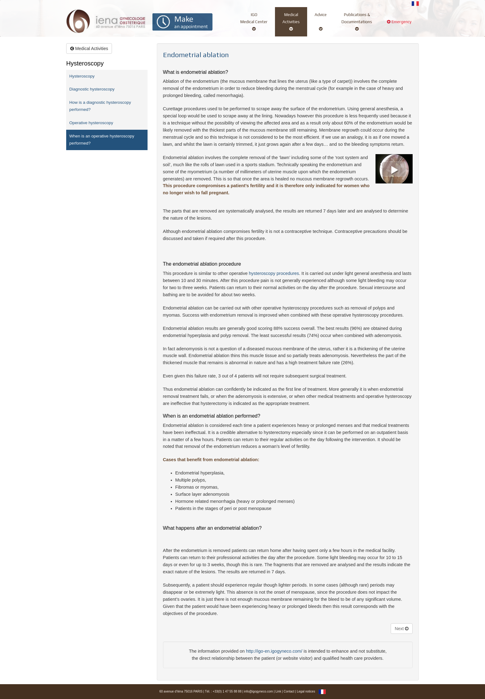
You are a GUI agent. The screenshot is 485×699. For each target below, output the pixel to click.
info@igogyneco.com (258, 691)
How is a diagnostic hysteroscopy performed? (100, 106)
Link (278, 691)
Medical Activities (89, 48)
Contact (289, 691)
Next (402, 628)
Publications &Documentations (356, 21)
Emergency (399, 25)
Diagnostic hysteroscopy (91, 89)
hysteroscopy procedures (274, 273)
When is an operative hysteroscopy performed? (101, 139)
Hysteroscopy (82, 76)
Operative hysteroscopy (91, 122)
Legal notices (306, 691)
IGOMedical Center (254, 21)
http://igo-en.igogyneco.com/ (274, 651)
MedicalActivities (291, 21)
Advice (321, 21)
